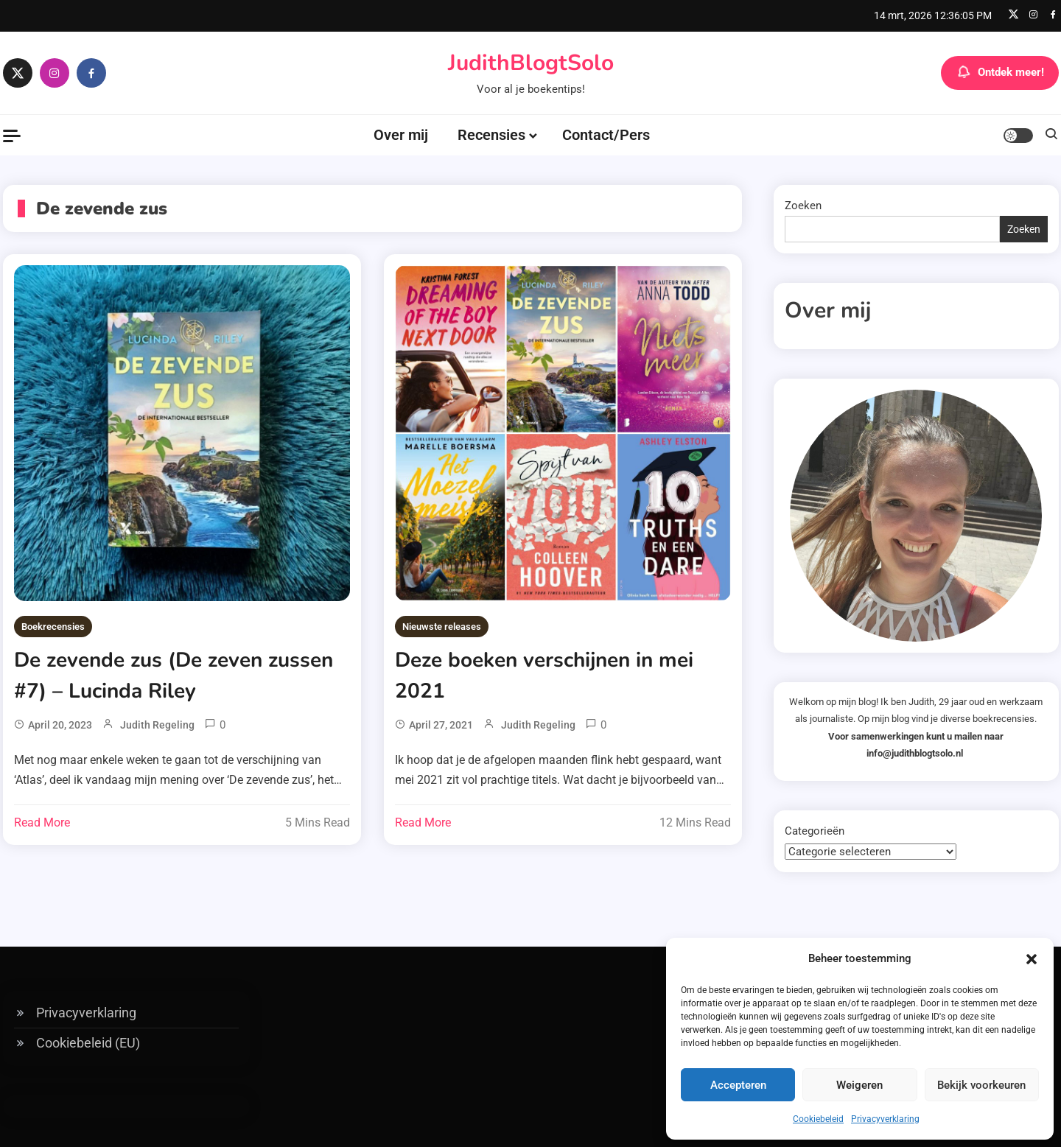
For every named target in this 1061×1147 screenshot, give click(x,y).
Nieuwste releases (441, 626)
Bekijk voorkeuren (981, 1085)
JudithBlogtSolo (531, 63)
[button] (1031, 959)
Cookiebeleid (818, 1119)
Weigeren (859, 1085)
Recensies (491, 135)
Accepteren (738, 1085)
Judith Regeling (157, 725)
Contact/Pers (606, 135)
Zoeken (803, 205)
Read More (42, 822)
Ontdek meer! (1000, 73)
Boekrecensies (53, 626)
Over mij (401, 135)
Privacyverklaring (885, 1119)
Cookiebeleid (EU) (88, 1042)
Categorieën (814, 831)
